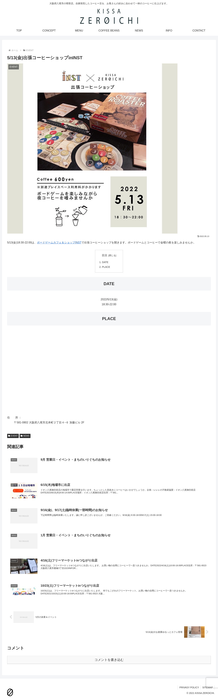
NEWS (25, 436)
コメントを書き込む (109, 660)
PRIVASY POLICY (189, 687)
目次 (104, 255)
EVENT (13, 436)
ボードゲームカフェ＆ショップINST (59, 242)
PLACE (106, 267)
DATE (105, 262)
